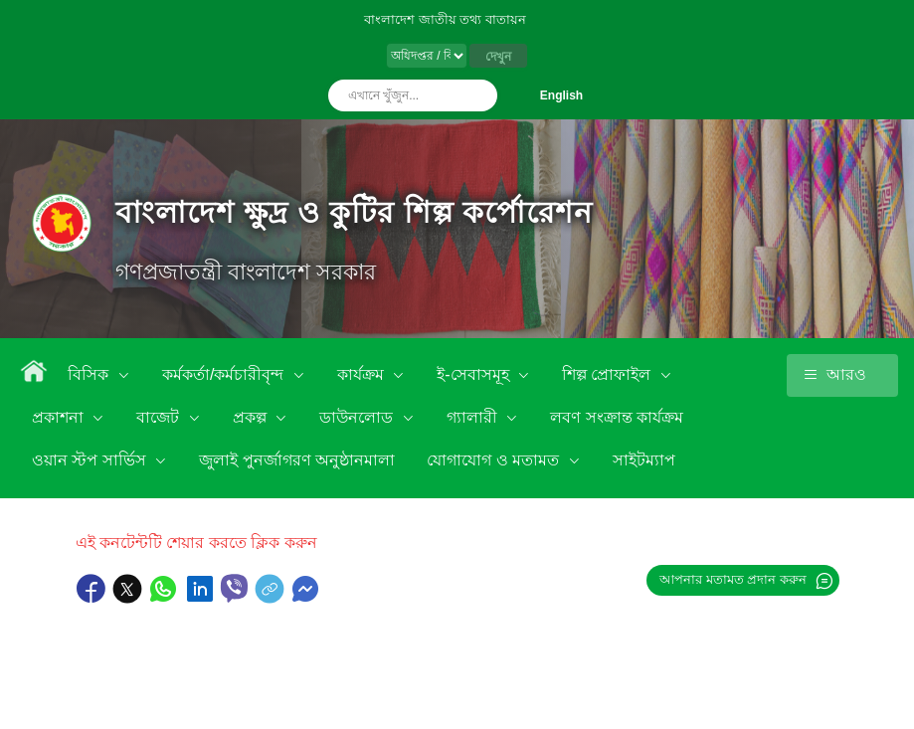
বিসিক (90, 374)
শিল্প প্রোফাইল (608, 374)
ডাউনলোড (358, 417)
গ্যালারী (474, 417)
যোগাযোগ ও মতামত (495, 460)
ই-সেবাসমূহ (475, 374)
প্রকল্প (252, 417)
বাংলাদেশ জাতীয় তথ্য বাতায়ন (445, 19)
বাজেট (159, 417)
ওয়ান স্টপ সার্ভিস (91, 460)
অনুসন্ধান (477, 95)
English (561, 95)
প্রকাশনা (60, 417)
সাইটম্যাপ (644, 460)
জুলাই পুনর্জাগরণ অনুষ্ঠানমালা (297, 460)
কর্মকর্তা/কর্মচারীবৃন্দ (225, 374)
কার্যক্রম (362, 374)
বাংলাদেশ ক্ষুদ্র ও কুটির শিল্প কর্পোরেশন (354, 212)
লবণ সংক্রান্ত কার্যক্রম (616, 417)
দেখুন (498, 57)
